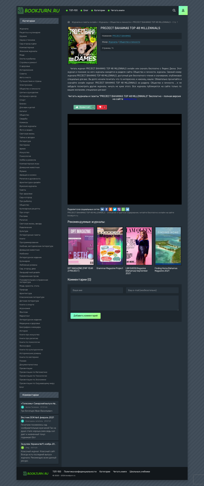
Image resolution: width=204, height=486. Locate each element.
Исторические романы (30, 353)
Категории (99, 10)
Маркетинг (25, 316)
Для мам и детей (27, 107)
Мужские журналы (28, 186)
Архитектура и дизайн (30, 182)
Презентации (26, 368)
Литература (25, 141)
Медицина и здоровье (30, 323)
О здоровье (25, 66)
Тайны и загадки (27, 137)
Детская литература (29, 301)
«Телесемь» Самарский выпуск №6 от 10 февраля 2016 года (39, 403)
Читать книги (117, 10)
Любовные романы (28, 265)
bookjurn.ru (130, 99)
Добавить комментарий (86, 315)
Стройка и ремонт (28, 62)
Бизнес (23, 104)
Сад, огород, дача (28, 269)
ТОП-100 (73, 10)
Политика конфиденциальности (80, 471)
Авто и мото (25, 77)
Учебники (24, 254)
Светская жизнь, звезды (31, 224)
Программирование (29, 242)
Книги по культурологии (31, 349)
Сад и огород (26, 197)
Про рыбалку (26, 201)
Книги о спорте (27, 305)
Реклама (24, 216)
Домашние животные (30, 167)
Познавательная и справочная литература (34, 281)
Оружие (23, 36)
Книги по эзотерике (29, 357)
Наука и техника (27, 40)
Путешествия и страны (30, 81)
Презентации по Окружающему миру (37, 383)
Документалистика (29, 364)
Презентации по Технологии (33, 376)
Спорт (23, 100)
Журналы (113, 42)
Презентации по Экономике (33, 379)
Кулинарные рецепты (30, 209)
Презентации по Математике (33, 372)
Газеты (23, 190)
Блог (22, 387)
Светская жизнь (27, 134)
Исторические (26, 70)
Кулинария (25, 261)
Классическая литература (32, 297)
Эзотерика (25, 145)
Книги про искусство (29, 334)
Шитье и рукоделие (29, 92)
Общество (24, 115)
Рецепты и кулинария (30, 32)
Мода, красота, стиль (29, 286)
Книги (22, 239)
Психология (25, 156)
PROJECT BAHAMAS (121, 36)
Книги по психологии (30, 342)
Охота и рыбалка (27, 59)
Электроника (26, 85)
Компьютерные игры (29, 164)
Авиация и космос (28, 175)
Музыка (23, 171)
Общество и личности (129, 42)
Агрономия (25, 308)
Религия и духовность (30, 179)
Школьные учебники (140, 471)
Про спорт (24, 212)
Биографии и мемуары (30, 327)
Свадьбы (23, 119)
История (24, 331)
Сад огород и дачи (28, 44)
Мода (22, 55)
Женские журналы (28, 51)
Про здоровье (26, 194)
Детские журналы (28, 126)
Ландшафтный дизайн (30, 272)
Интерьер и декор (28, 96)
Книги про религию (29, 338)
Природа (24, 290)
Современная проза (29, 276)
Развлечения (26, 227)
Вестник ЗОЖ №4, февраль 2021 (37, 417)
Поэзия (23, 361)
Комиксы (24, 122)
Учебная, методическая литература (36, 246)
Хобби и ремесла (28, 160)
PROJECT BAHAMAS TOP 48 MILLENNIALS (152, 22)
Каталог (23, 111)
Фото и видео (26, 130)
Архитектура (26, 293)
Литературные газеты (30, 235)
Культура (24, 231)
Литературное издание (31, 257)
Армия (23, 149)
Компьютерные (27, 47)
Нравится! (85, 107)
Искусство (24, 152)
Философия (25, 346)
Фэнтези (24, 312)
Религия (23, 220)
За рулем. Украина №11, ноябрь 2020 (39, 444)
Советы (23, 74)
